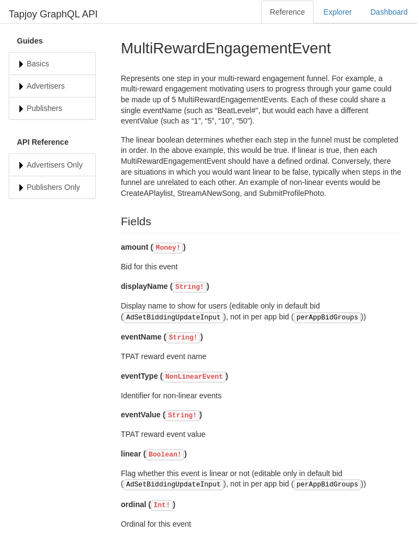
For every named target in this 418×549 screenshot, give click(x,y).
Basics (38, 63)
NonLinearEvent (194, 377)
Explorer (337, 12)
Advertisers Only (55, 165)
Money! (168, 248)
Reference (287, 12)
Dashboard (389, 12)
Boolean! (165, 455)
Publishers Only (53, 187)
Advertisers (46, 86)
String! (189, 287)
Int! (161, 505)
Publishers (44, 108)
